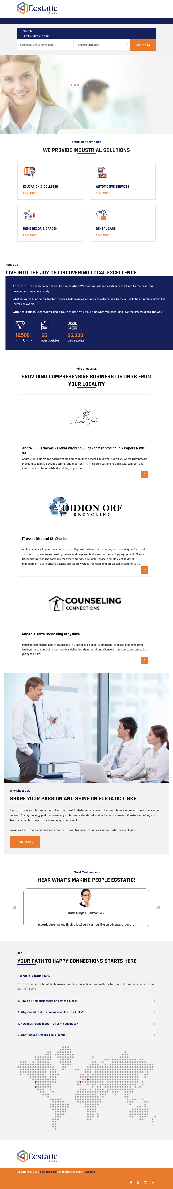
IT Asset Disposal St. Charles (44, 538)
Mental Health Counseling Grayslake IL (52, 634)
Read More (30, 193)
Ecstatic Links (48, 1172)
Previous (14, 908)
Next (158, 908)
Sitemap (89, 1172)
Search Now (143, 45)
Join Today (24, 842)
